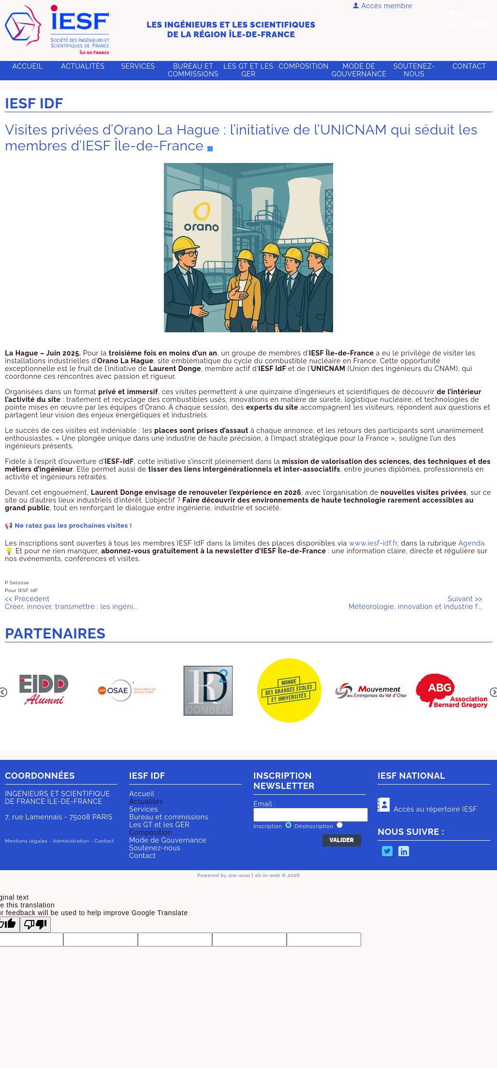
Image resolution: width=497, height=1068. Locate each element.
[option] (45, 691)
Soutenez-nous (414, 70)
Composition (150, 832)
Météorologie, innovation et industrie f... (415, 602)
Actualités (146, 801)
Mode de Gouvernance (358, 70)
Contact (469, 66)
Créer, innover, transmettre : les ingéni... (71, 602)
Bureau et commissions (193, 70)
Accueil (28, 66)
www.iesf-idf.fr (373, 543)
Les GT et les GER (248, 70)
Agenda (471, 543)
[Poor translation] (35, 925)
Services (138, 66)
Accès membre (382, 6)
